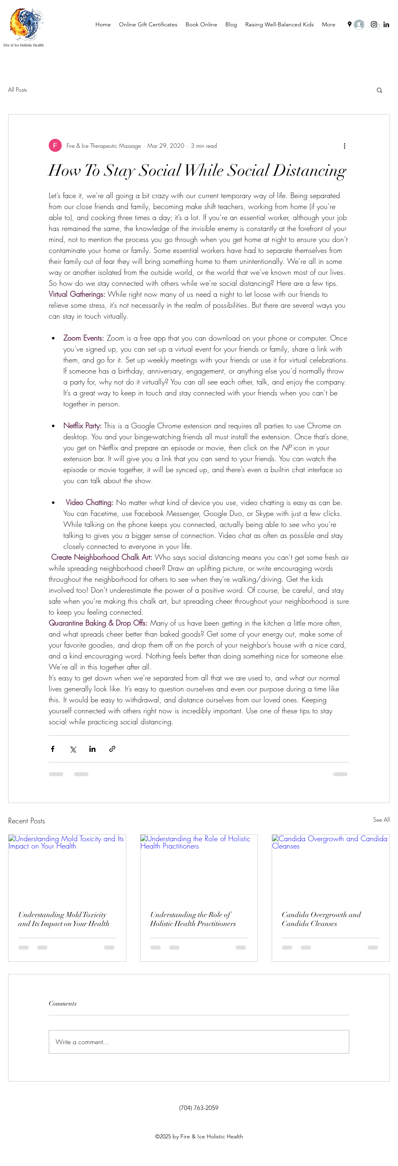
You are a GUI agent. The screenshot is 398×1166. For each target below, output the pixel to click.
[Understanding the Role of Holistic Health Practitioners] (199, 867)
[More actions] (344, 145)
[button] (379, 89)
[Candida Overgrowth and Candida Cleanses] (330, 867)
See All (381, 819)
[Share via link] (112, 749)
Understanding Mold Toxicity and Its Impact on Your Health (64, 919)
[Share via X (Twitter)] (72, 749)
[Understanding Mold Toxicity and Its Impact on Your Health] (67, 867)
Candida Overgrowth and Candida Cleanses (321, 919)
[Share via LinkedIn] (92, 749)
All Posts (17, 89)
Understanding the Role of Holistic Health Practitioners (193, 919)
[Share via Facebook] (52, 749)
